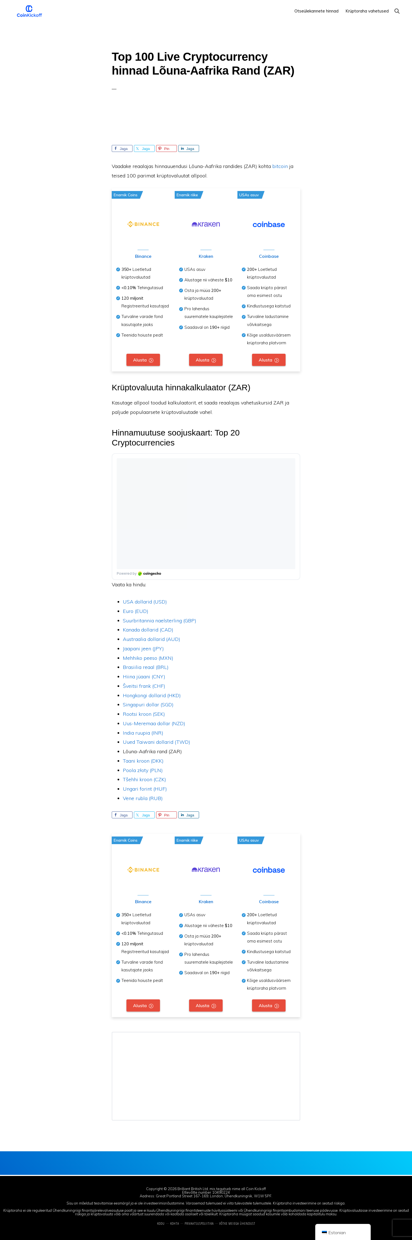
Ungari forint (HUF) (145, 789)
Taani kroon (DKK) (143, 761)
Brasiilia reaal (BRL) (146, 667)
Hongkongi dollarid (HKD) (152, 696)
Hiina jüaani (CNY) (144, 677)
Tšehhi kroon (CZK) (144, 780)
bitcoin (280, 166)
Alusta (140, 360)
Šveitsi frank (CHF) (144, 686)
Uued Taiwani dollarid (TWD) (156, 742)
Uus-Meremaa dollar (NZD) (154, 724)
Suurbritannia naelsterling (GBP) (159, 621)
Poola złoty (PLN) (143, 771)
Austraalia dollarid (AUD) (151, 639)
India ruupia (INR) (143, 733)
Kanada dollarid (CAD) (148, 630)
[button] (397, 11)
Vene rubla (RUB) (143, 799)
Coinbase (269, 256)
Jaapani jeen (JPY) (143, 649)
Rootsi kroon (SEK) (144, 714)
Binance (143, 256)
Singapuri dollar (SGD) (148, 705)
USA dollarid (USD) (145, 602)
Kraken (206, 256)
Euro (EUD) (135, 611)
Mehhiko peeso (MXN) (148, 658)
